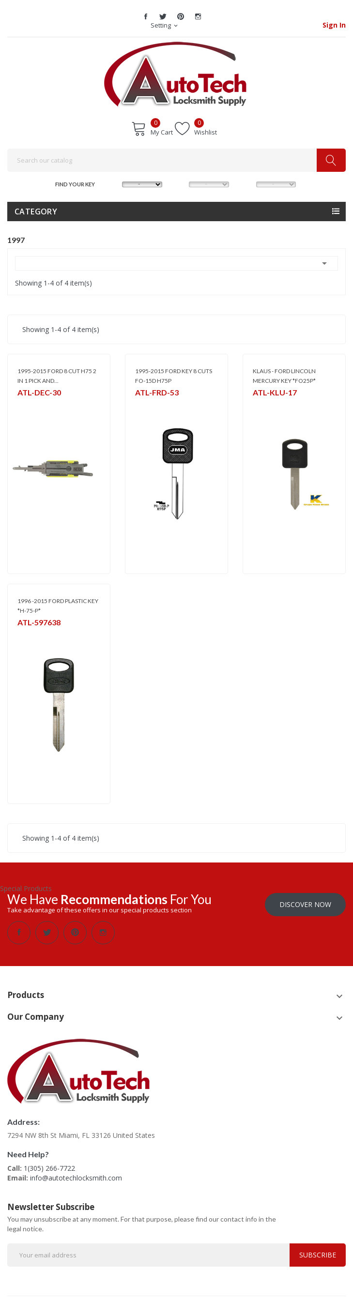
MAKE (113, 183)
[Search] (176, 160)
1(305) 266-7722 (49, 1168)
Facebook (146, 16)
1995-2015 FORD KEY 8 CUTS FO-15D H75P (173, 375)
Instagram (198, 16)
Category (36, 211)
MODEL (180, 183)
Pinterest (180, 16)
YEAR (246, 183)
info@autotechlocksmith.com (76, 1177)
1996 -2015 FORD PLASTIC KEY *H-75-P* (57, 605)
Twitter (163, 16)
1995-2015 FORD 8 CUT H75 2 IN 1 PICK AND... (56, 375)
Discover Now (305, 904)
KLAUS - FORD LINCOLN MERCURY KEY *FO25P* (284, 375)
